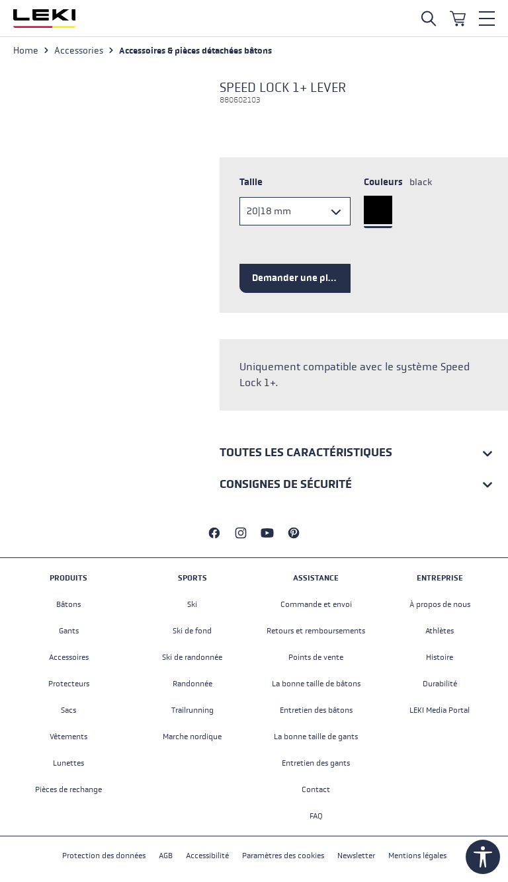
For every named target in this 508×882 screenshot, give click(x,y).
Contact (316, 789)
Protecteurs (68, 683)
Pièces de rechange (68, 789)
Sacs (68, 710)
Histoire (439, 657)
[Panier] (458, 18)
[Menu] (487, 18)
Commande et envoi (316, 604)
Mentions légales (417, 855)
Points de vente (315, 657)
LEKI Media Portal (439, 710)
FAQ (316, 816)
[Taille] (295, 211)
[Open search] (429, 18)
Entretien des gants (316, 763)
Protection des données (104, 855)
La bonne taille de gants (316, 736)
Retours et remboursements (316, 630)
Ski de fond (192, 630)
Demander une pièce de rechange (301, 278)
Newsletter (356, 855)
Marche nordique (192, 736)
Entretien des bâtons (316, 710)
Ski (192, 604)
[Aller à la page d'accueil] (44, 18)
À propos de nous (439, 604)
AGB (166, 855)
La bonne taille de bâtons (316, 683)
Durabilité (440, 683)
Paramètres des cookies (283, 855)
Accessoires (69, 657)
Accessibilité (207, 855)
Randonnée (192, 683)
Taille (251, 182)
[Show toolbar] (483, 857)
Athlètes (439, 630)
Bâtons (68, 604)
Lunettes (68, 763)
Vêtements (68, 736)
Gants (69, 630)
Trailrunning (192, 710)
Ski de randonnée (192, 657)
